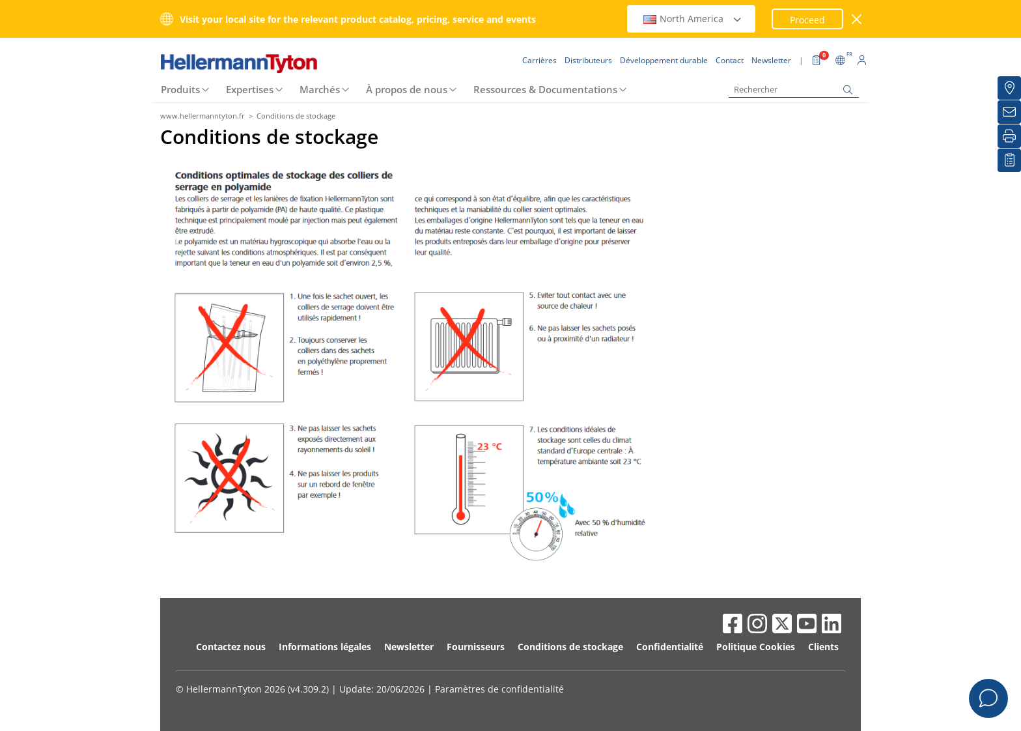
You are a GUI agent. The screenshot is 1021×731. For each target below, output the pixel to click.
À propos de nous (406, 89)
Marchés (320, 89)
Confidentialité (669, 646)
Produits (180, 89)
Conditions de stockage (570, 646)
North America (692, 18)
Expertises (249, 89)
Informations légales (325, 646)
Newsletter (409, 646)
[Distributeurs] (1009, 88)
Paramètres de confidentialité (499, 689)
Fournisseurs (476, 646)
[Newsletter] (1009, 112)
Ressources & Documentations (545, 89)
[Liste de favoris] (1009, 160)
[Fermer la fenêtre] (857, 19)
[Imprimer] (1009, 136)
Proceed (807, 20)
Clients (823, 646)
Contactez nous (231, 646)
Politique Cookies (755, 646)
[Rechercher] (794, 89)
